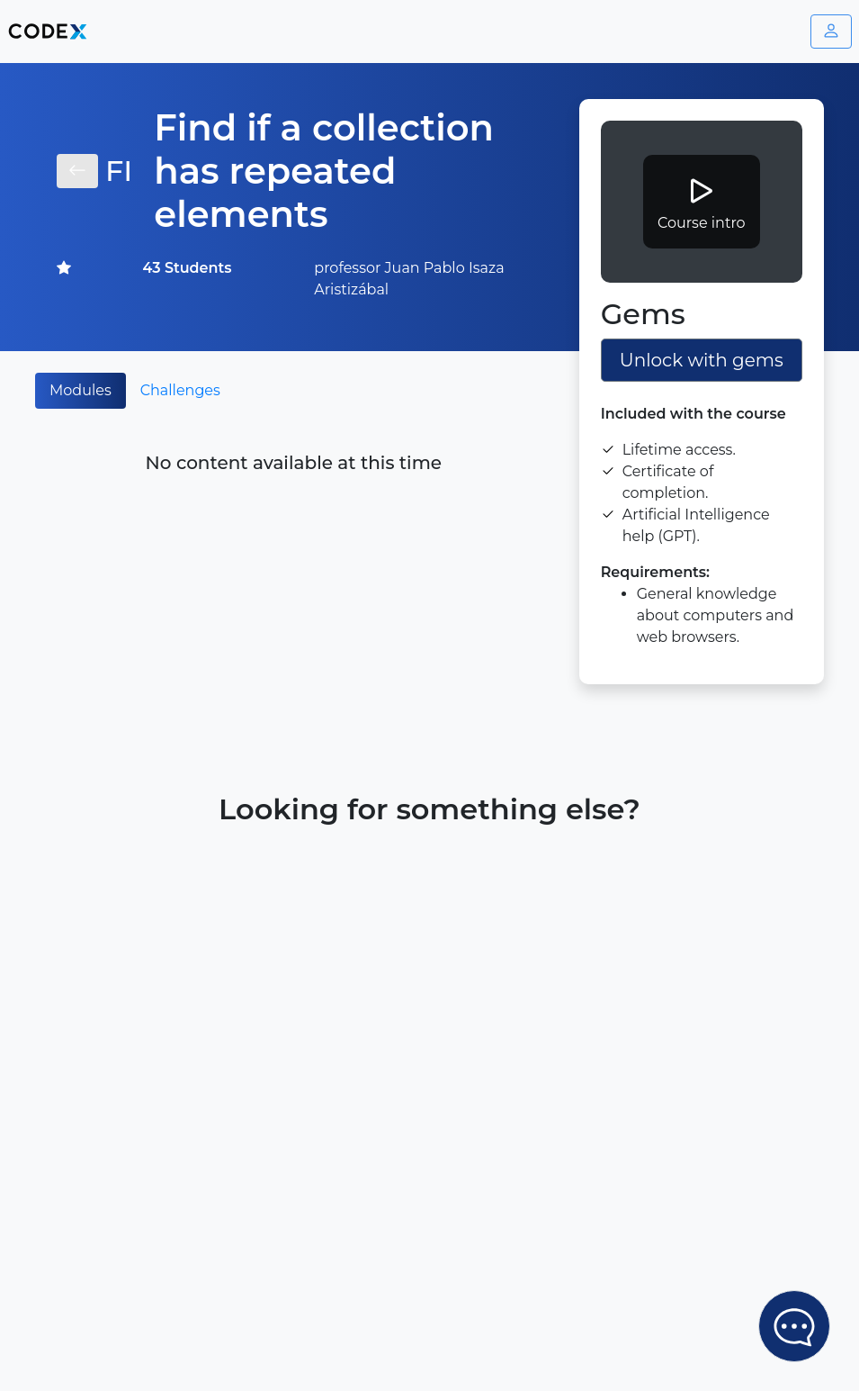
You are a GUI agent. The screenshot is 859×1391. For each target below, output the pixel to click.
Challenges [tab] (180, 390)
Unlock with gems (701, 360)
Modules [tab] (80, 390)
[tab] (249, 380)
